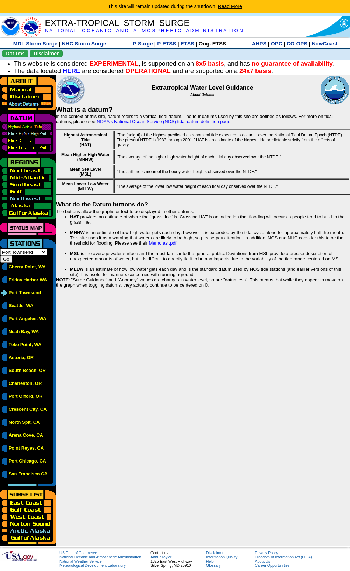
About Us (262, 561)
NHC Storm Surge (84, 44)
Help (210, 561)
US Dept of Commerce (78, 553)
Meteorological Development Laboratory (92, 565)
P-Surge (143, 44)
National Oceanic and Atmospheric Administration (100, 557)
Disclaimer (46, 53)
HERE (71, 71)
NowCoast (324, 44)
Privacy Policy (266, 553)
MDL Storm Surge (35, 44)
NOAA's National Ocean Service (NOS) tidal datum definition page (163, 121)
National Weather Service (80, 561)
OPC (276, 44)
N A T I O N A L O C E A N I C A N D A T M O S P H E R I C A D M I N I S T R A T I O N (144, 30)
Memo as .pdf (162, 243)
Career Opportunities (272, 565)
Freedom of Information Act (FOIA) (283, 557)
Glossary (213, 565)
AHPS (259, 44)
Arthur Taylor (161, 557)
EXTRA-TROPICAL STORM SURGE (117, 23)
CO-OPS (297, 44)
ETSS (187, 44)
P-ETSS (166, 44)
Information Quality (221, 557)
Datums (15, 53)
